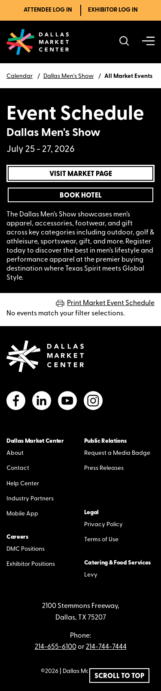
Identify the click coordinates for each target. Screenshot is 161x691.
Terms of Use (101, 540)
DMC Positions (25, 549)
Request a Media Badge (117, 453)
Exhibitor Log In (113, 10)
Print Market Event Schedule (111, 303)
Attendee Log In (48, 10)
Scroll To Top (119, 676)
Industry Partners (30, 499)
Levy (90, 575)
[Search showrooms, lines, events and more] (124, 42)
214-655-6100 (55, 647)
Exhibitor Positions (30, 564)
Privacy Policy (103, 524)
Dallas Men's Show (68, 76)
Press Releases (104, 468)
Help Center (22, 484)
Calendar (19, 76)
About (15, 453)
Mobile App (22, 514)
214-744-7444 (106, 647)
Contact (17, 468)
